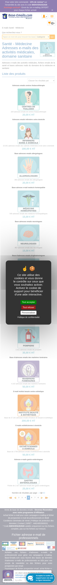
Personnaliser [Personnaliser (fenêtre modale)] (28, 313)
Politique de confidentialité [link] (29, 317)
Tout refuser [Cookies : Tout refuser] (28, 307)
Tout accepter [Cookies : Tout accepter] (28, 302)
